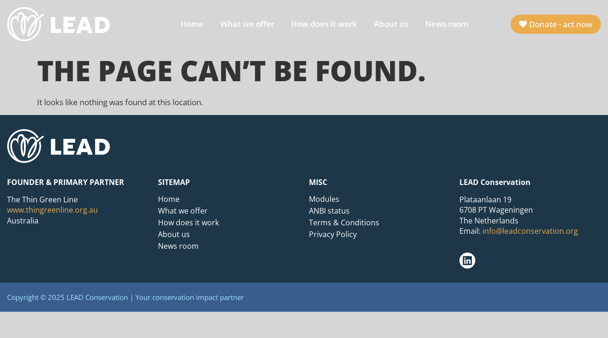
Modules (324, 199)
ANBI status (329, 210)
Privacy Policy (333, 234)
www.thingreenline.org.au (52, 210)
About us (391, 23)
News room (446, 23)
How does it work (324, 23)
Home (191, 23)
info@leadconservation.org (530, 231)
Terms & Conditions (344, 222)
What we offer (247, 23)
